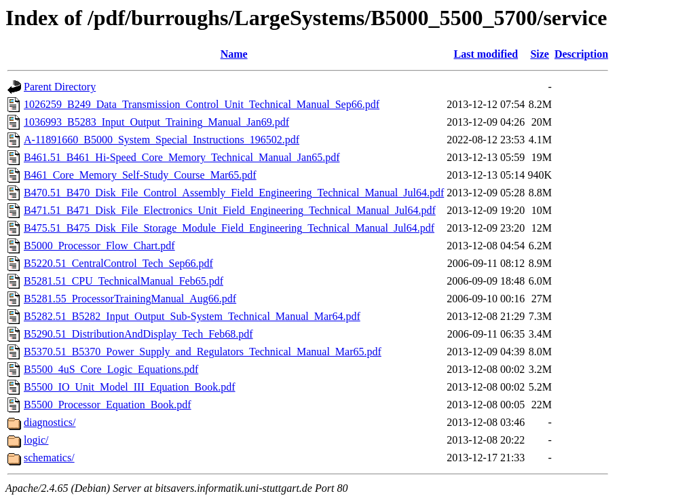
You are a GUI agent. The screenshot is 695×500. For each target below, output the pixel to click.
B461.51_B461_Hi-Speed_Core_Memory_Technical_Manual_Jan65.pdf (181, 157)
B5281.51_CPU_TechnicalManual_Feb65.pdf (123, 281)
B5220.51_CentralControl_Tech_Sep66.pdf (118, 263)
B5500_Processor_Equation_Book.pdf (107, 404)
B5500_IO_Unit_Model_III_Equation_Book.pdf (130, 387)
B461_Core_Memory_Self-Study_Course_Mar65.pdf (140, 175)
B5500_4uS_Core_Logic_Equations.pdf (111, 369)
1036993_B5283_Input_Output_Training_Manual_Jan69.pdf (156, 122)
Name (234, 54)
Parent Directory (60, 86)
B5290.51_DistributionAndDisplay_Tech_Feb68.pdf (138, 334)
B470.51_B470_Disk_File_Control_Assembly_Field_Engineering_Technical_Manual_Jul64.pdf (234, 192)
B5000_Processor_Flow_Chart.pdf (99, 245)
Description (581, 54)
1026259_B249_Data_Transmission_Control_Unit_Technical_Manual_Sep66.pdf (201, 104)
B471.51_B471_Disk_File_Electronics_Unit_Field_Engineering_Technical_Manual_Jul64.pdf (230, 210)
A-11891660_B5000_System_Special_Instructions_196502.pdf (161, 139)
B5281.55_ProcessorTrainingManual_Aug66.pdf (130, 298)
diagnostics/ (49, 422)
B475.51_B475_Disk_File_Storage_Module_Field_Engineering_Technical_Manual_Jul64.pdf (229, 228)
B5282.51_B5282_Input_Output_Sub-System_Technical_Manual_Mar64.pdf (192, 316)
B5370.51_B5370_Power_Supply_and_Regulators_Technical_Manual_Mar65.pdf (202, 351)
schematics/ (49, 457)
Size (539, 54)
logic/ (36, 440)
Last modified (485, 54)
